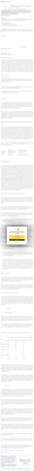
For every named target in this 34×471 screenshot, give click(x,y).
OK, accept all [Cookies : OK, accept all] (17, 236)
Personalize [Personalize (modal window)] (17, 239)
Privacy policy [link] (17, 241)
